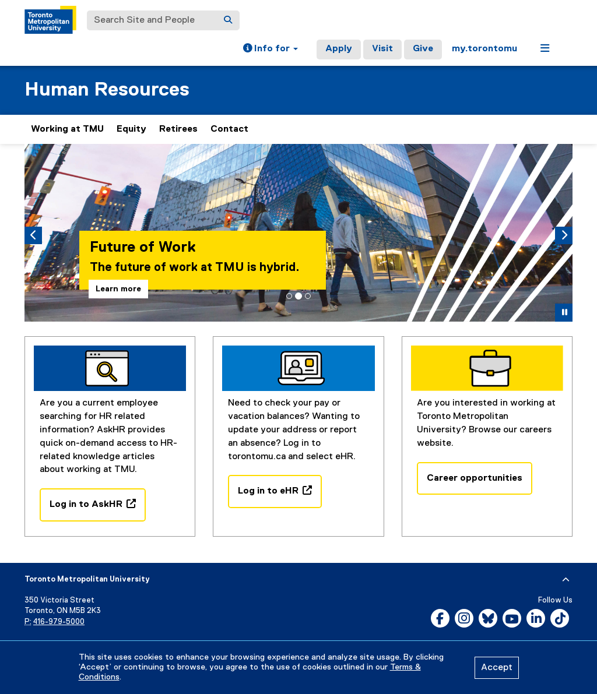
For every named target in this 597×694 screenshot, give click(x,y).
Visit (382, 49)
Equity (131, 129)
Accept (496, 667)
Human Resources (106, 90)
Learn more (122, 289)
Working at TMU (67, 129)
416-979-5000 (59, 622)
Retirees (178, 129)
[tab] (289, 296)
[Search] (228, 20)
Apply (338, 49)
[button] (270, 49)
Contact (229, 129)
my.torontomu (484, 49)
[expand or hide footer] (566, 580)
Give (423, 49)
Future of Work (146, 247)
